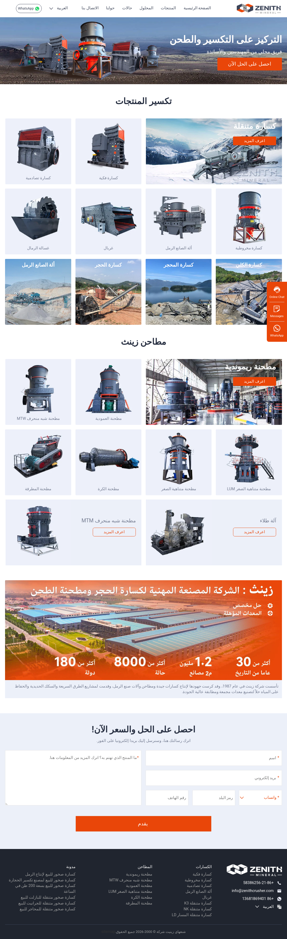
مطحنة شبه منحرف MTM (109, 521)
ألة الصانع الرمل (179, 248)
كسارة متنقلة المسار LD (192, 914)
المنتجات (168, 8)
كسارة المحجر (178, 265)
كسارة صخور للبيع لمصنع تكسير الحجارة (42, 880)
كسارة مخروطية (249, 248)
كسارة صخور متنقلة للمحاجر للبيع (47, 909)
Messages (277, 311)
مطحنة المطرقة (38, 488)
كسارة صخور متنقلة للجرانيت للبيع (46, 903)
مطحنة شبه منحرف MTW (38, 418)
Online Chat (276, 292)
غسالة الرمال (38, 248)
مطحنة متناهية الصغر (178, 488)
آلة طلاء (268, 521)
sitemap (108, 931)
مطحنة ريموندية (250, 366)
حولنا (110, 8)
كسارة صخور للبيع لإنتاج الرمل (50, 874)
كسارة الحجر (108, 265)
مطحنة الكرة (108, 488)
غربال (108, 248)
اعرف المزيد (254, 140)
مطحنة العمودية (108, 418)
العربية (62, 8)
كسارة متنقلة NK (198, 909)
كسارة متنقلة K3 (198, 903)
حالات (127, 8)
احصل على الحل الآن (249, 64)
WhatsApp (29, 8)
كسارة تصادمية (38, 178)
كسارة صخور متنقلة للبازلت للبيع (48, 897)
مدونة (70, 866)
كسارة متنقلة (254, 126)
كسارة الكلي (249, 265)
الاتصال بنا (90, 8)
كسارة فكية (108, 178)
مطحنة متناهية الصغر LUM (249, 488)
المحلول (146, 8)
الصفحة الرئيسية (197, 8)
